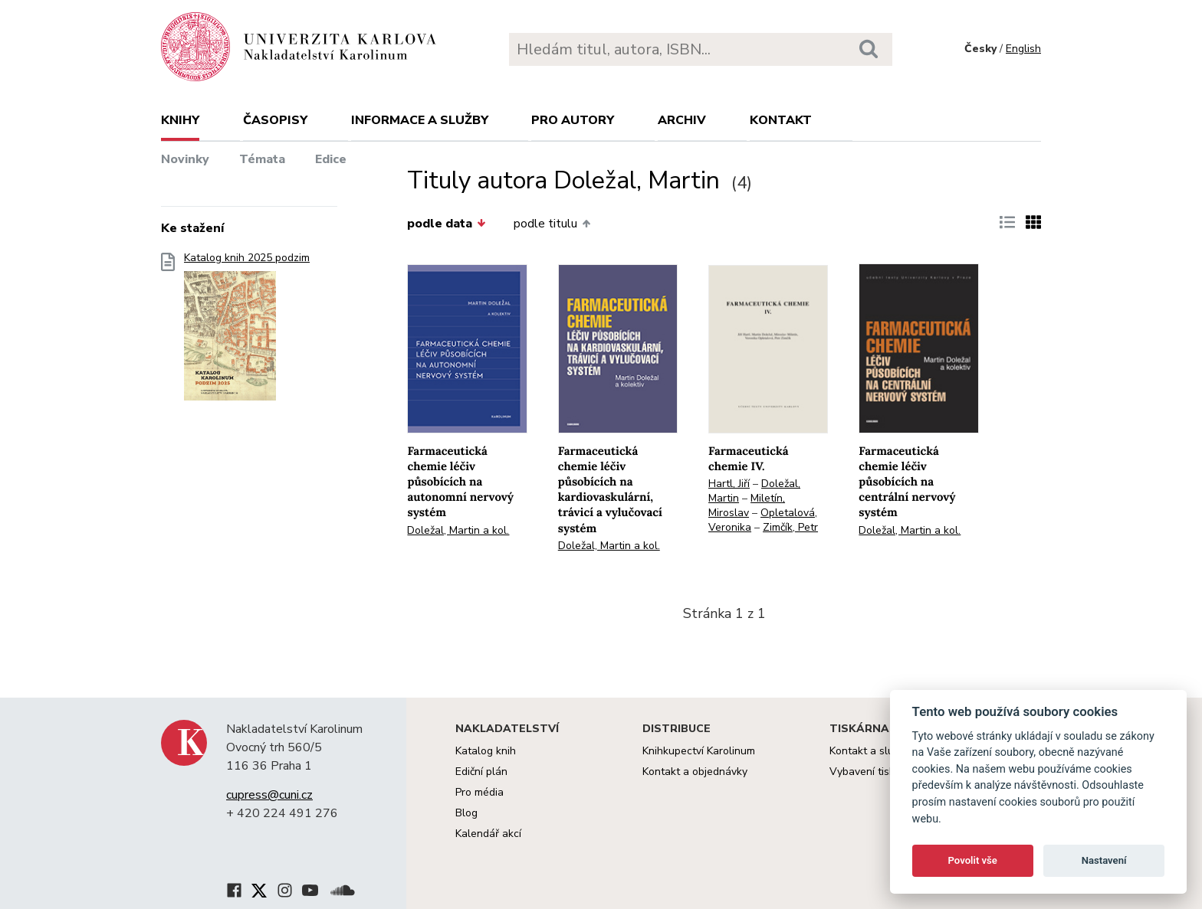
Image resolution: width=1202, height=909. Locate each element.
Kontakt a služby (869, 751)
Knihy (180, 120)
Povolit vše (972, 860)
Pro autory (572, 120)
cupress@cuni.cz (269, 794)
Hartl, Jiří (729, 483)
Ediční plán (481, 771)
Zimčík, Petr (790, 527)
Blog (466, 813)
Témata (262, 159)
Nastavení (1104, 860)
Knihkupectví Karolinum (698, 751)
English (1023, 48)
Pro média (479, 792)
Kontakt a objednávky (694, 771)
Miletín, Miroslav (746, 505)
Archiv (682, 120)
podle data (446, 223)
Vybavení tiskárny (872, 771)
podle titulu (552, 223)
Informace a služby (419, 120)
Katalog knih (485, 751)
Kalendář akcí (488, 833)
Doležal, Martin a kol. (458, 530)
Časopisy (275, 120)
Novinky (185, 159)
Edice (330, 159)
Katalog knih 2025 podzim (247, 331)
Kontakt (781, 120)
